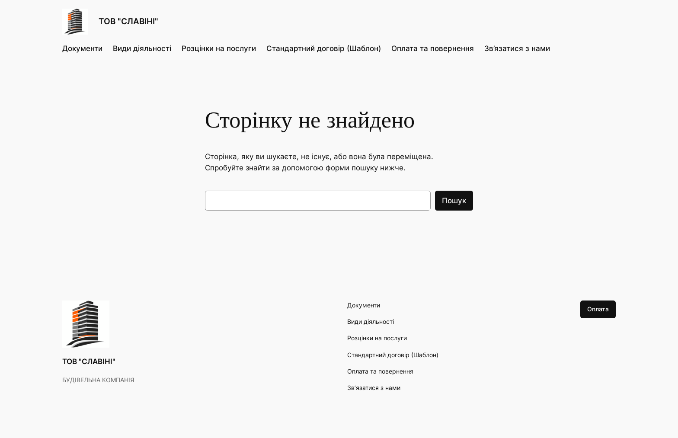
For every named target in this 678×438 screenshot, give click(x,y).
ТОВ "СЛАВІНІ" (128, 21)
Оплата (598, 309)
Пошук (454, 200)
